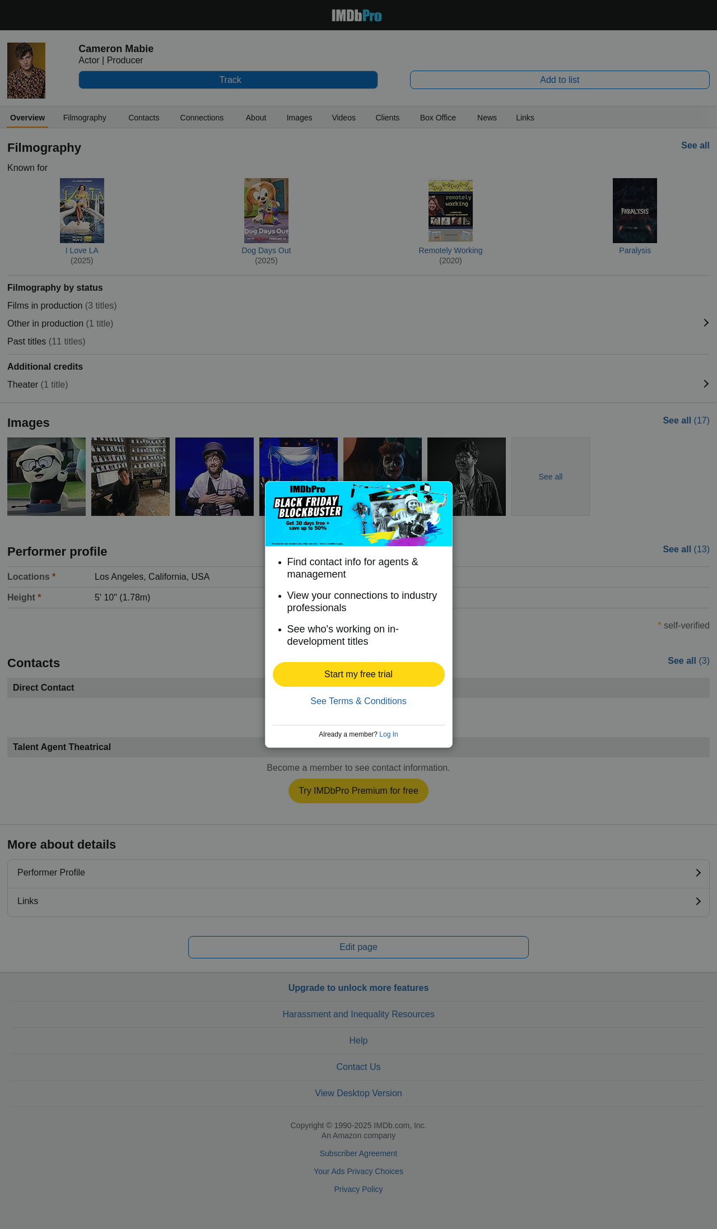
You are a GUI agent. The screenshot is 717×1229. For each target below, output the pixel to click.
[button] (358, 674)
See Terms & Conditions (358, 701)
